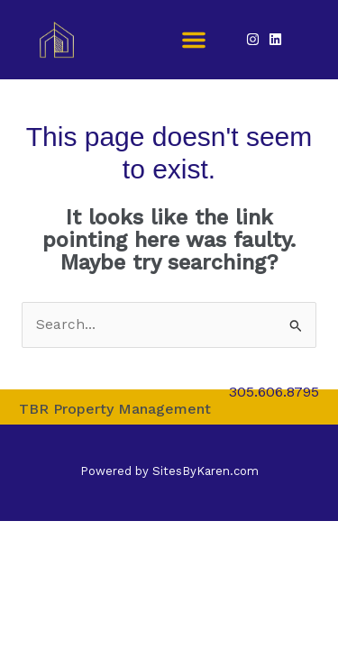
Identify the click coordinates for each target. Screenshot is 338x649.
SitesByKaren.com (205, 471)
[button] (194, 40)
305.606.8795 (274, 391)
